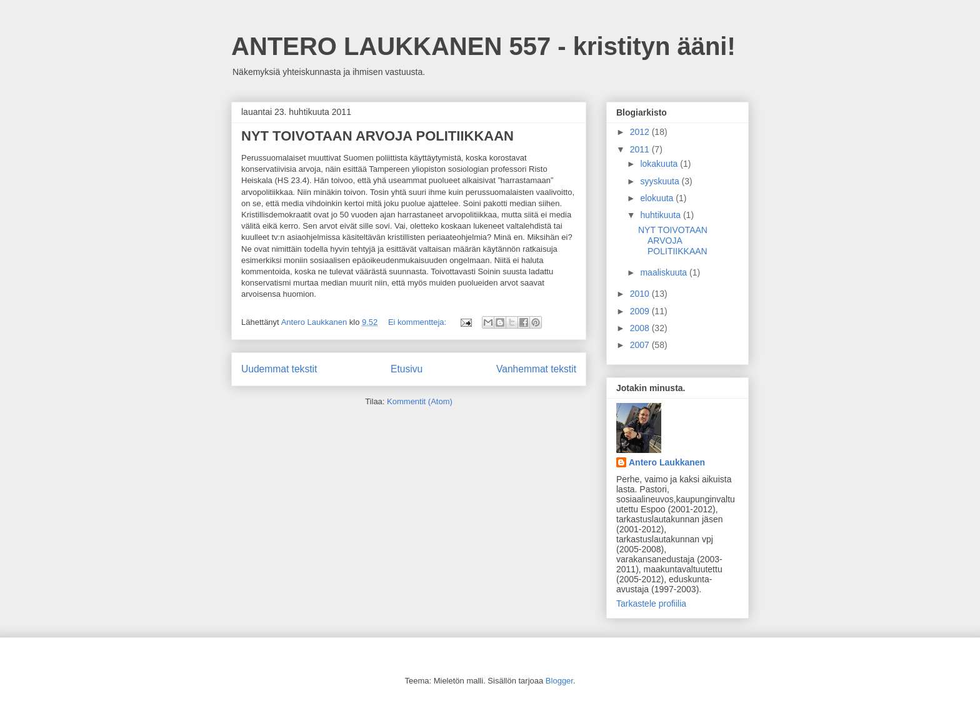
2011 (641, 149)
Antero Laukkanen (667, 462)
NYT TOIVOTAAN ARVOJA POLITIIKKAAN (377, 136)
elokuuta (658, 198)
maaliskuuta (664, 272)
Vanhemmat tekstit (536, 369)
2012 (641, 132)
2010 (641, 294)
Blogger (559, 680)
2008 (641, 328)
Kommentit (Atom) (419, 401)
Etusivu (406, 369)
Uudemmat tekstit (279, 369)
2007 (641, 345)
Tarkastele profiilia (651, 604)
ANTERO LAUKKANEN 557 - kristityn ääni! (483, 46)
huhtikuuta (661, 215)
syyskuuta (660, 181)
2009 (641, 311)
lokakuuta (660, 164)
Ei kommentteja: (418, 322)
